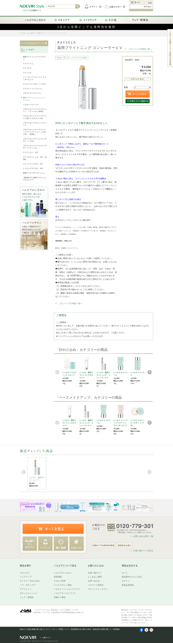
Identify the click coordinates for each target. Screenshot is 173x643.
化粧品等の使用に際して (102, 629)
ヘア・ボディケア (28, 585)
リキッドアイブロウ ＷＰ (33, 164)
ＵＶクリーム (28, 64)
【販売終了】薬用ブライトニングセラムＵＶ (35, 179)
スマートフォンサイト (98, 589)
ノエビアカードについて (65, 593)
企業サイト (46, 638)
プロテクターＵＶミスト (32, 93)
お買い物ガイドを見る (143, 550)
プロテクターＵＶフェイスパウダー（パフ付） (35, 140)
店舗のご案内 (60, 597)
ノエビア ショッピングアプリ (67, 589)
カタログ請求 (60, 581)
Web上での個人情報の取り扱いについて (35, 629)
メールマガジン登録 (63, 585)
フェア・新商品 (27, 597)
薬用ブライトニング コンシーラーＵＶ (34, 99)
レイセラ (31, 33)
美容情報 (58, 577)
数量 (126, 87)
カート (125, 573)
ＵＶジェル (27, 73)
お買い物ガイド (95, 573)
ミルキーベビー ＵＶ (31, 105)
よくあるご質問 (95, 577)
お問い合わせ (94, 581)
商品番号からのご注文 (132, 577)
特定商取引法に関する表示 (81, 629)
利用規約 (116, 629)
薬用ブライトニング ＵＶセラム (34, 58)
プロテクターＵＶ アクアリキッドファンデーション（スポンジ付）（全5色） (35, 132)
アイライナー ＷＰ (30, 152)
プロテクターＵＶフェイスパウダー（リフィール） (35, 147)
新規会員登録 (128, 585)
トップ (22, 33)
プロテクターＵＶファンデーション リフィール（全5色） (35, 110)
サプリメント (26, 589)
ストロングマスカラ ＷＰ (33, 168)
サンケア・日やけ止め (30, 581)
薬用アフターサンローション (34, 173)
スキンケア (25, 573)
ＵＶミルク (27, 68)
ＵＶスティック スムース (32, 89)
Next (149, 372)
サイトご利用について (60, 629)
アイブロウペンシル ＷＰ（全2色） (35, 158)
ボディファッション (29, 593)
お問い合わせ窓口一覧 (143, 536)
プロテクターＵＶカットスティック (35, 124)
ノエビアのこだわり (63, 573)
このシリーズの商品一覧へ (140, 49)
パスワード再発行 (96, 585)
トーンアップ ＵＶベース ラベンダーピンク (34, 78)
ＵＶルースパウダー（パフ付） (35, 84)
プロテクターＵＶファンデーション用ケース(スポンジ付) (35, 117)
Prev (57, 372)
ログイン (126, 581)
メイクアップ (26, 577)
